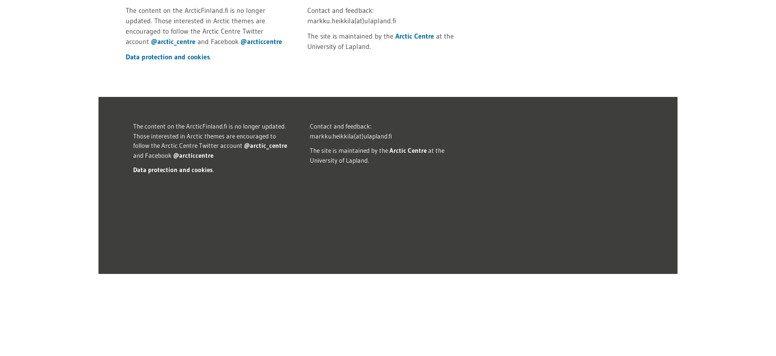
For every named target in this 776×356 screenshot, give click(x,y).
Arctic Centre (414, 36)
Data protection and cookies (168, 56)
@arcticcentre (261, 41)
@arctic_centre (173, 41)
